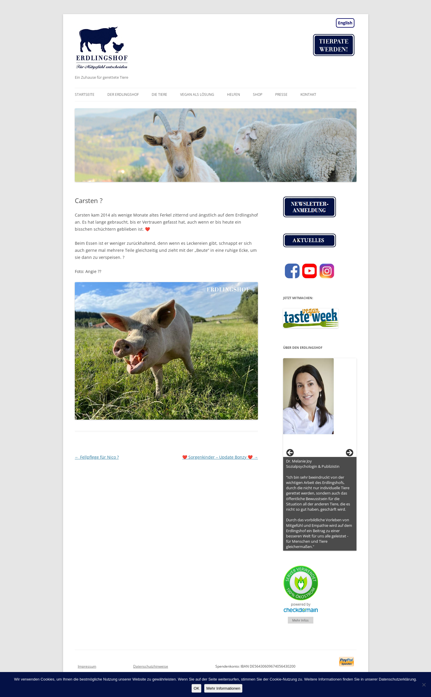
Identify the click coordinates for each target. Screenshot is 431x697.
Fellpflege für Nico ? (97, 457)
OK (196, 688)
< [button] (290, 453)
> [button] (349, 453)
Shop (257, 94)
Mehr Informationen (223, 688)
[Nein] (424, 685)
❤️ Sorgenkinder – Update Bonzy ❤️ (220, 457)
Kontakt (308, 94)
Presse (281, 94)
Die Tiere (159, 94)
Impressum (87, 666)
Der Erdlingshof (123, 94)
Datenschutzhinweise (150, 666)
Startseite (84, 94)
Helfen (233, 94)
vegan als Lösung (197, 94)
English (345, 23)
